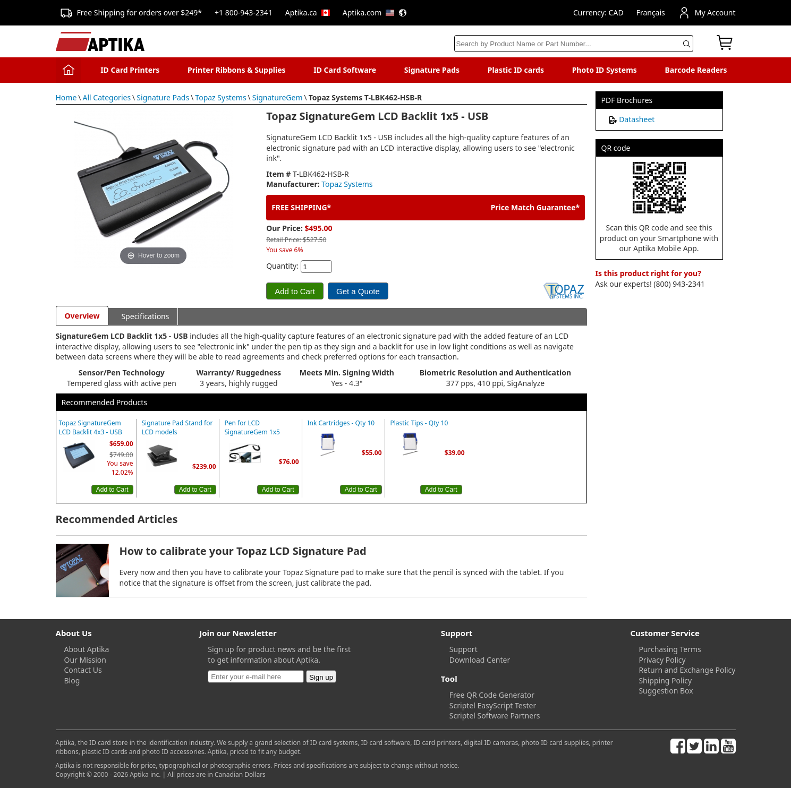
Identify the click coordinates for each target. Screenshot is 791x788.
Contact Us (83, 670)
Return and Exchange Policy (687, 670)
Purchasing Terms (670, 649)
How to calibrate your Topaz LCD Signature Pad (243, 551)
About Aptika (86, 649)
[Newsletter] (256, 676)
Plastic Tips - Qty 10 (419, 423)
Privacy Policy (662, 660)
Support (463, 649)
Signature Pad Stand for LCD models (177, 427)
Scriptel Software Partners (494, 715)
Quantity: (282, 266)
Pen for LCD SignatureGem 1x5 (252, 427)
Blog (72, 680)
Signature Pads (432, 70)
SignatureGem (277, 97)
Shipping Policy (665, 680)
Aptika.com (375, 12)
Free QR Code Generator (491, 695)
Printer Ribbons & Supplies (237, 70)
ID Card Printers (129, 70)
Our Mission (85, 660)
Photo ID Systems (604, 70)
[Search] (573, 43)
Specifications (145, 316)
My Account (707, 12)
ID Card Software (344, 70)
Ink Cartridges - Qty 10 (341, 423)
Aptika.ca (307, 12)
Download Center (479, 660)
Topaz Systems (220, 97)
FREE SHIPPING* (301, 207)
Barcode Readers (696, 70)
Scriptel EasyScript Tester (492, 705)
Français (650, 12)
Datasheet (636, 119)
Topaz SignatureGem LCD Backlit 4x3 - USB (90, 427)
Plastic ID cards (516, 70)
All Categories (107, 97)
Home (66, 97)
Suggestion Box (666, 691)
